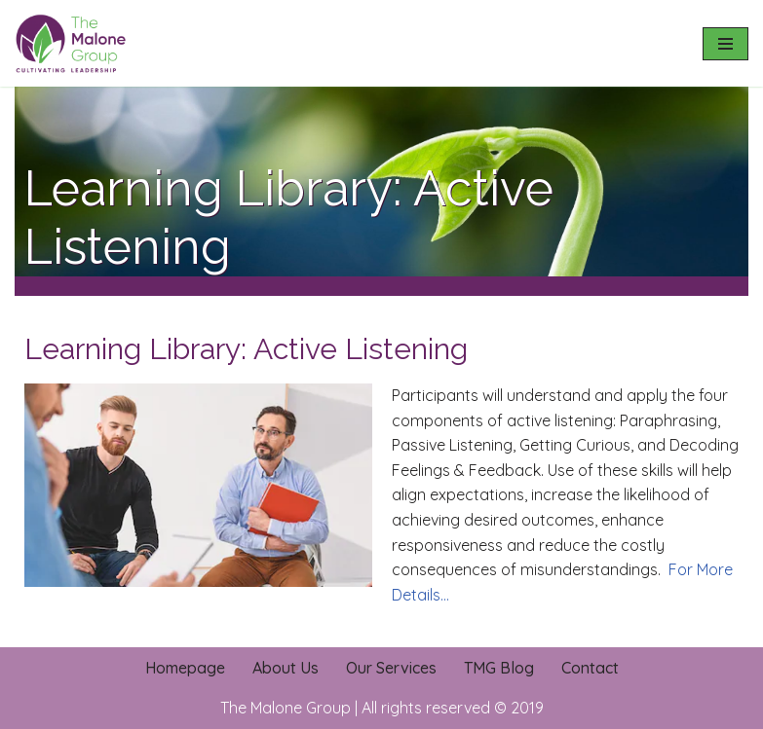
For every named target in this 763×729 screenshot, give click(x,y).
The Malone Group (285, 707)
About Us (285, 667)
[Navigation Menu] (725, 43)
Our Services (391, 667)
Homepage (185, 667)
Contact (590, 667)
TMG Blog (499, 667)
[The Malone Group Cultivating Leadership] (73, 43)
